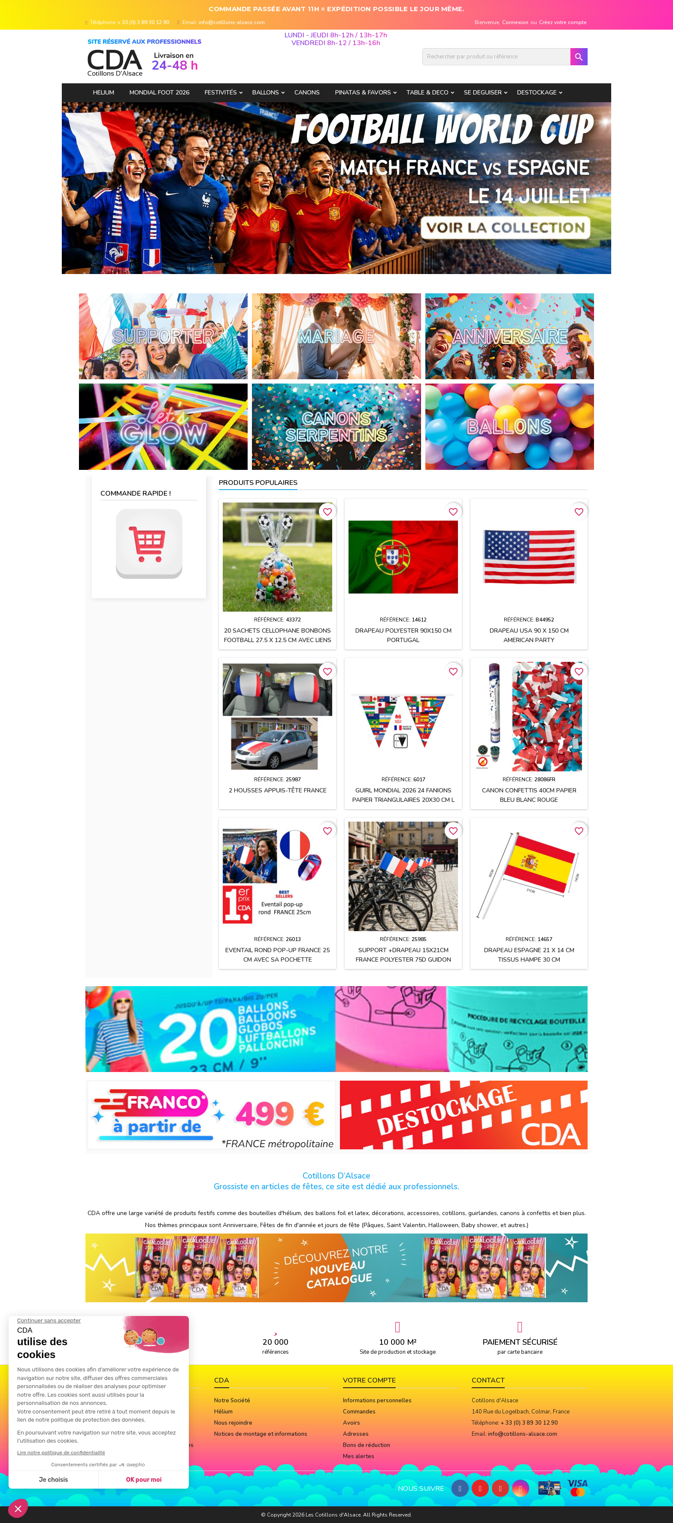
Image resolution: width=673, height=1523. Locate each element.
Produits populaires (258, 482)
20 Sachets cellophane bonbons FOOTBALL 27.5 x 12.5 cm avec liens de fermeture (277, 640)
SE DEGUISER (483, 92)
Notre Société (232, 1400)
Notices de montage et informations (260, 1434)
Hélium (223, 1412)
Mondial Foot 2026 (159, 92)
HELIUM (103, 92)
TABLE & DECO (427, 92)
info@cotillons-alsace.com (232, 22)
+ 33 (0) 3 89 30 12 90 (143, 22)
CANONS (307, 92)
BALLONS (265, 92)
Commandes (359, 1412)
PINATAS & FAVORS (363, 92)
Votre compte (369, 1380)
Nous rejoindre (233, 1423)
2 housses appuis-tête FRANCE (278, 790)
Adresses (356, 1434)
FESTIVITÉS (221, 92)
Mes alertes (358, 1456)
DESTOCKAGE (537, 92)
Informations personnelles (377, 1400)
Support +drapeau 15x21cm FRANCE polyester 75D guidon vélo (403, 959)
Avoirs (351, 1423)
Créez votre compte (563, 22)
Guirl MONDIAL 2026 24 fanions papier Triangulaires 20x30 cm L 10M (403, 799)
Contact (488, 1380)
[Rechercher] (505, 56)
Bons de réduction (366, 1445)
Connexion (515, 22)
